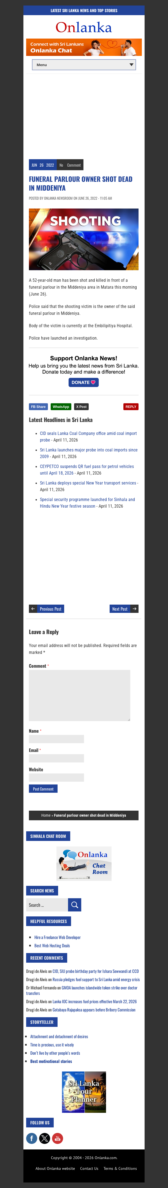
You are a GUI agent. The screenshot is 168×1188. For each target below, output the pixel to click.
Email (35, 750)
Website (36, 769)
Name (35, 730)
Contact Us (89, 1168)
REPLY (131, 407)
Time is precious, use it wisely (52, 1044)
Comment (74, 165)
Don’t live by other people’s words (55, 1053)
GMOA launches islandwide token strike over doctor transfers (81, 990)
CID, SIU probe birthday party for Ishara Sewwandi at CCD (96, 971)
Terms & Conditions (120, 1168)
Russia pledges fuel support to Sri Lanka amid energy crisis (96, 979)
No (61, 165)
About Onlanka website (55, 1168)
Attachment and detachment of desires (59, 1036)
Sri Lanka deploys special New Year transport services (88, 483)
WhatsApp (61, 407)
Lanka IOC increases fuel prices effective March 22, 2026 (95, 1001)
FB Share (38, 407)
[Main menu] (84, 64)
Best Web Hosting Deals (52, 945)
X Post (81, 407)
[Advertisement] (84, 115)
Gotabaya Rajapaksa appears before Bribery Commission (94, 1009)
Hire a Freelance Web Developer (57, 937)
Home (46, 815)
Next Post (120, 609)
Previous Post (50, 609)
